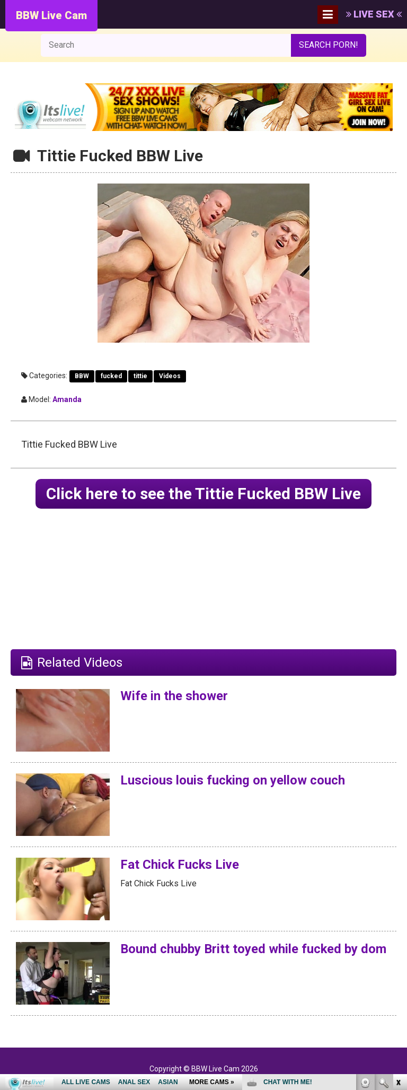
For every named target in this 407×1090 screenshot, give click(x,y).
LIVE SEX (374, 14)
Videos (170, 376)
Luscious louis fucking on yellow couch (233, 780)
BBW (82, 376)
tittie (140, 376)
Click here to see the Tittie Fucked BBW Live (203, 493)
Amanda (67, 399)
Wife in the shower (174, 695)
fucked (111, 376)
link (397, 924)
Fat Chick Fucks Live (180, 864)
